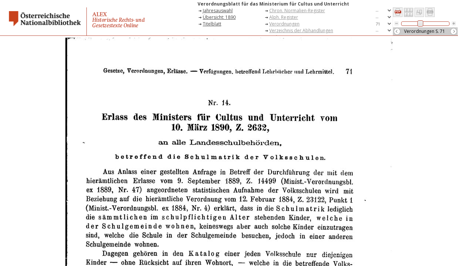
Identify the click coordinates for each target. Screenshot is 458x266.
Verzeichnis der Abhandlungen (301, 30)
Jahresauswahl (218, 10)
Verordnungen (284, 24)
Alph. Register (283, 17)
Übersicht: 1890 (219, 17)
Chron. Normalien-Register (297, 10)
